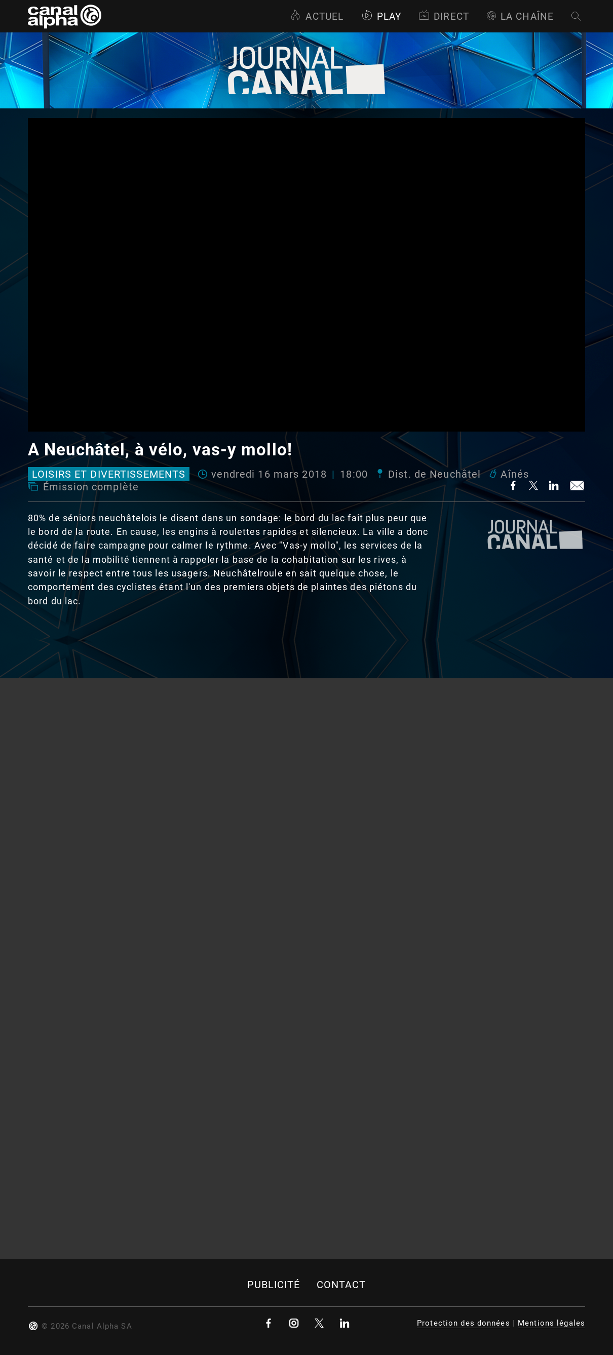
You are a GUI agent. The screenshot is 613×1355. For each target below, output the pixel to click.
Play (381, 16)
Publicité (273, 1285)
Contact (341, 1285)
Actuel (316, 16)
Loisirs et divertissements (108, 474)
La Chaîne (520, 16)
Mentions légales (551, 1323)
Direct (443, 16)
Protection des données (463, 1323)
